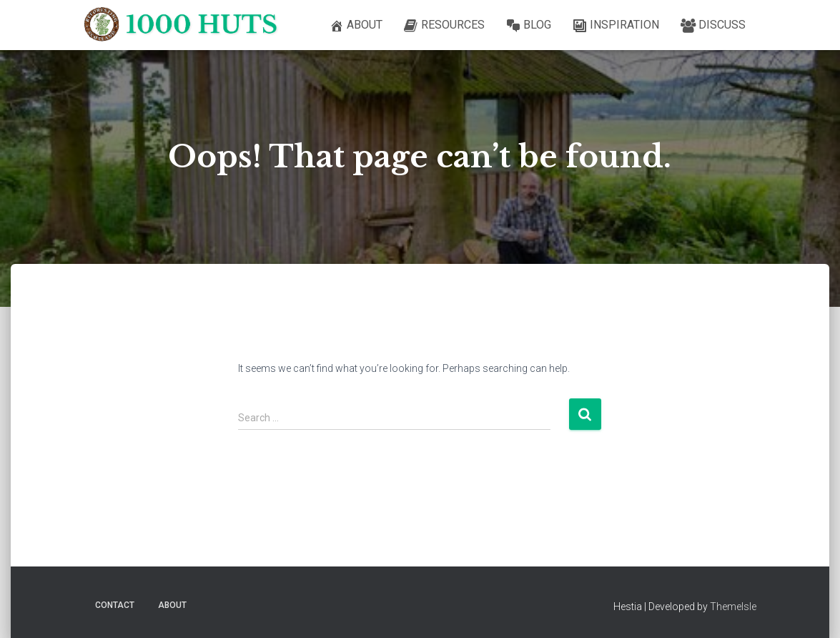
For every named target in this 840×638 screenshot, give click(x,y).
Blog (528, 25)
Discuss (713, 25)
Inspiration (616, 25)
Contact (114, 605)
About (356, 25)
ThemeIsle (733, 606)
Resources (444, 25)
